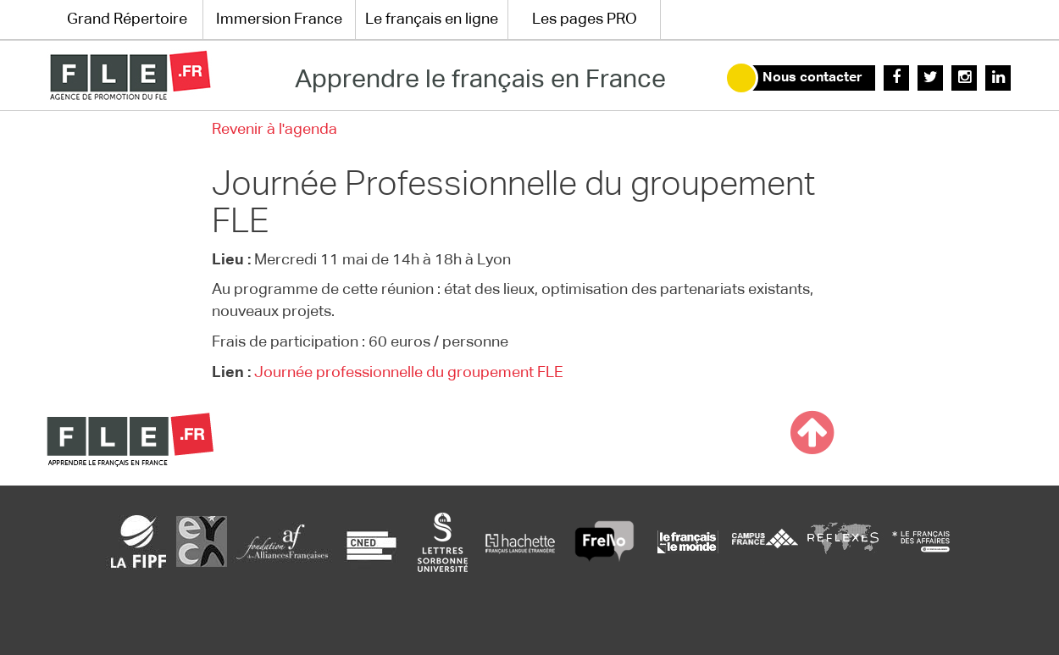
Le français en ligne (431, 19)
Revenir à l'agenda (274, 129)
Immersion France (279, 19)
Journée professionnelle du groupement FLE (408, 372)
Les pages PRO (584, 19)
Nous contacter (812, 78)
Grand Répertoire (127, 19)
